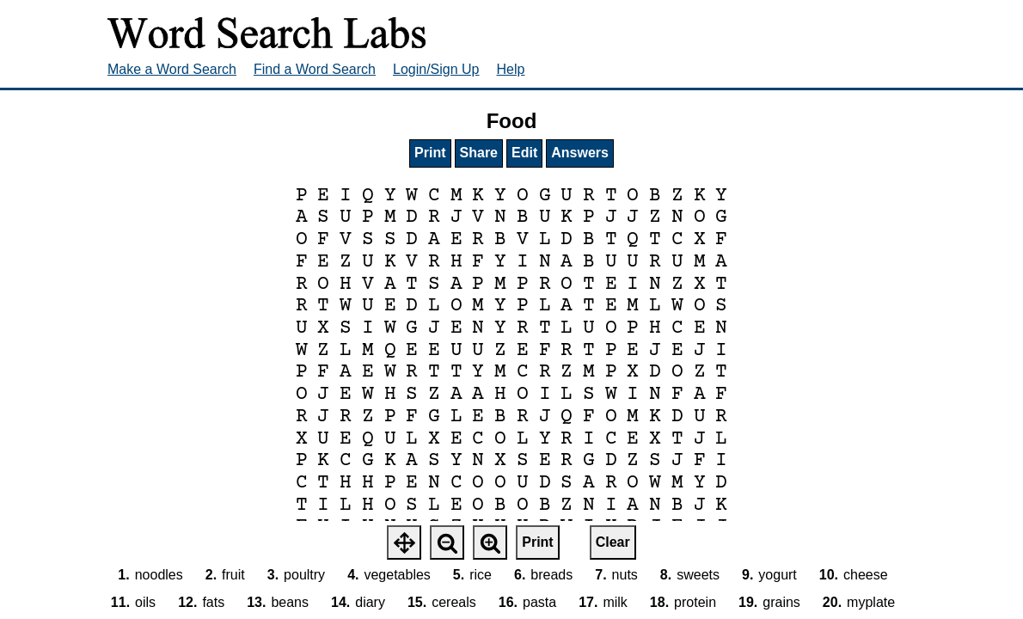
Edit (524, 152)
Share (479, 152)
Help (511, 69)
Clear (613, 542)
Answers (580, 152)
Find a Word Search (315, 69)
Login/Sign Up (436, 69)
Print (429, 152)
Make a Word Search (171, 69)
